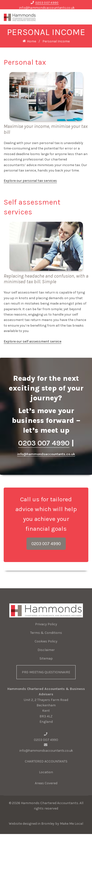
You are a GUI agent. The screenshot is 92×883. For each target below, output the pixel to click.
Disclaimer (46, 650)
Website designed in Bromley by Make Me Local (46, 824)
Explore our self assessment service (32, 341)
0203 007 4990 (47, 2)
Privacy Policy (46, 624)
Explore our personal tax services (30, 181)
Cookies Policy (46, 641)
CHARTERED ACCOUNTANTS (46, 762)
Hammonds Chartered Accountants (49, 803)
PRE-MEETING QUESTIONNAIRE (46, 672)
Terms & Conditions (46, 633)
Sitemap (46, 658)
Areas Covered (46, 784)
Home (31, 41)
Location (46, 773)
